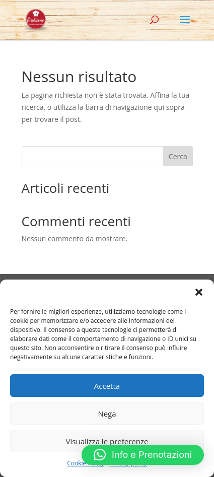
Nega (107, 413)
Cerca (178, 156)
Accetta (107, 386)
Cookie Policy (85, 463)
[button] (199, 292)
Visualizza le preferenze (107, 441)
